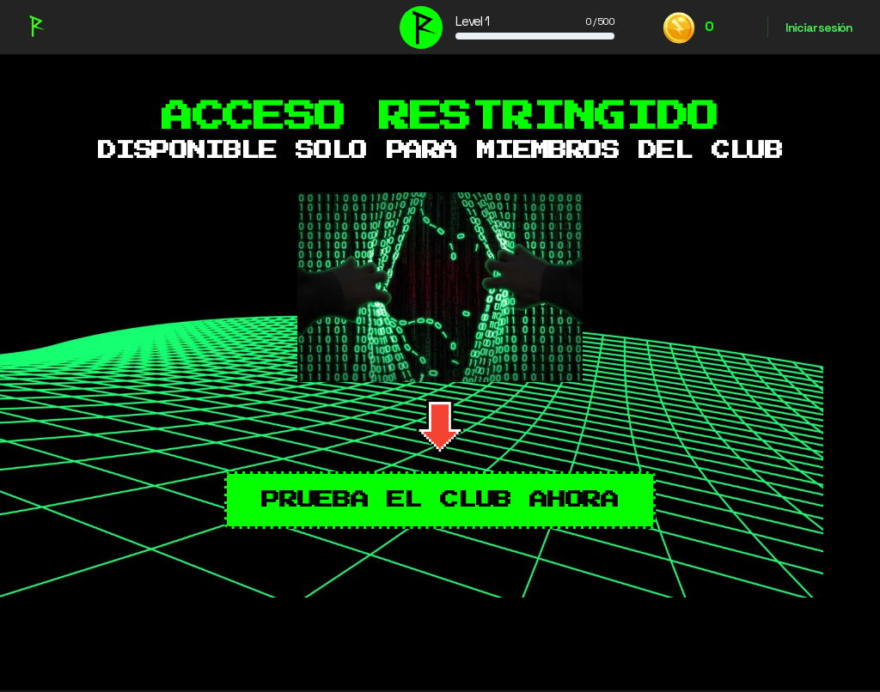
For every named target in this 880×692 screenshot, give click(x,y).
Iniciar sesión (818, 27)
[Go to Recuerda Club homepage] (35, 24)
